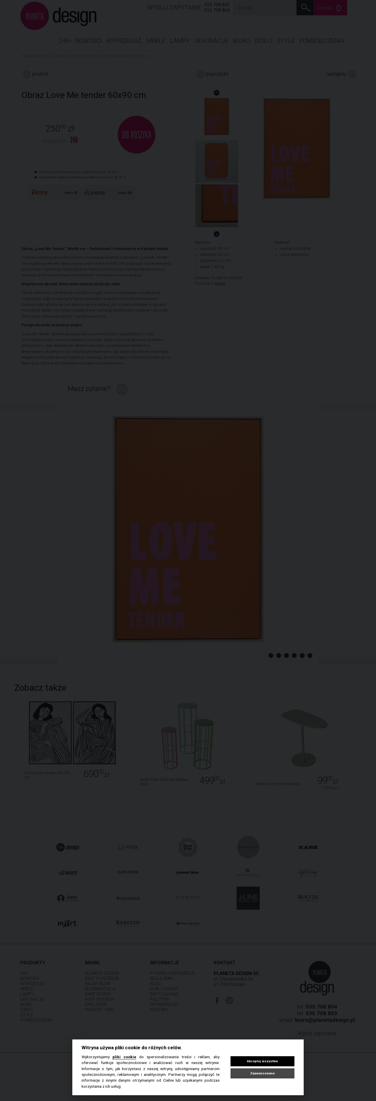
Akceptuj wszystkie (262, 1061)
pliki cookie (124, 1056)
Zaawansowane (262, 1073)
